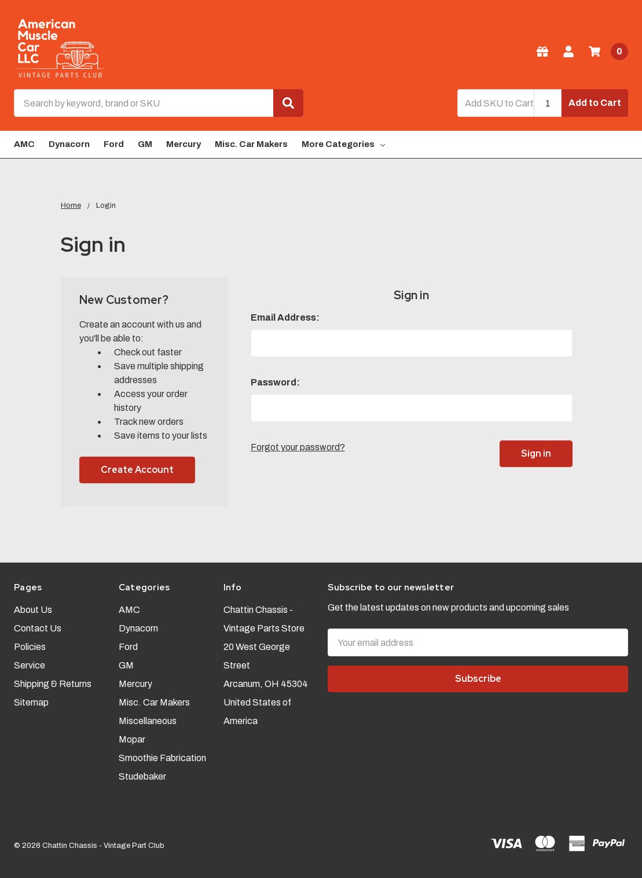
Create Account (137, 470)
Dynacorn (69, 144)
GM (145, 144)
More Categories (343, 144)
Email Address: (285, 317)
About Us (33, 610)
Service (29, 665)
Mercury (183, 144)
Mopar (132, 739)
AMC (24, 144)
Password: (275, 382)
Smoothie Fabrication (162, 758)
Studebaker (142, 776)
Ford (114, 144)
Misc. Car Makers (251, 144)
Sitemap (31, 702)
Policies (30, 647)
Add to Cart (594, 103)
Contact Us (37, 628)
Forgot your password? (298, 447)
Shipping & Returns (52, 684)
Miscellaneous (148, 721)
